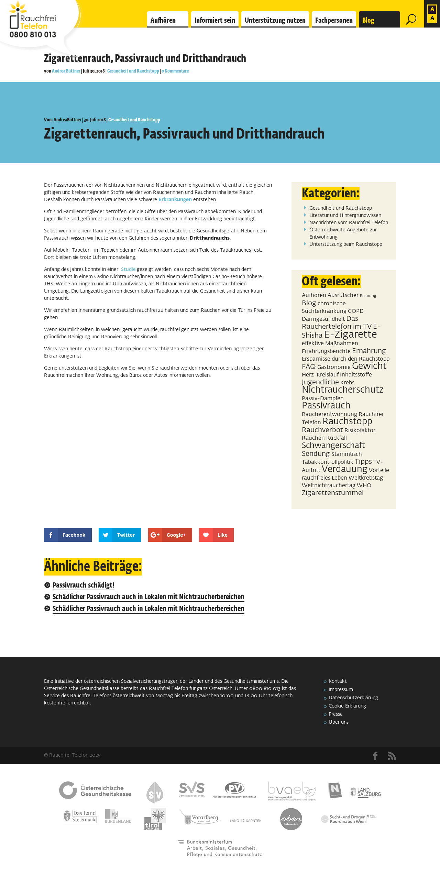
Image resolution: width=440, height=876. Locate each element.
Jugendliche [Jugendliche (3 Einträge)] (320, 382)
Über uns (339, 722)
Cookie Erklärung (347, 706)
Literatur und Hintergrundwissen (345, 215)
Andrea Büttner (66, 71)
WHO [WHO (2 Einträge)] (364, 486)
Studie (129, 269)
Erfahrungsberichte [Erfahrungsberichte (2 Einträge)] (326, 351)
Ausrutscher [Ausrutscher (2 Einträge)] (343, 295)
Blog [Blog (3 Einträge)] (309, 303)
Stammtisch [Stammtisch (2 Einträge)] (346, 454)
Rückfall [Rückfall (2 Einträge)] (336, 438)
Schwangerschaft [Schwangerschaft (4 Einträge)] (333, 446)
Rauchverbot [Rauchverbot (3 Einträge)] (322, 430)
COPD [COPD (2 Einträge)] (356, 311)
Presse (336, 714)
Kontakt (338, 681)
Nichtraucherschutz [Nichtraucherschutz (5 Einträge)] (343, 390)
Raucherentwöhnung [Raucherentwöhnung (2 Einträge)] (329, 414)
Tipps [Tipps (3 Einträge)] (363, 461)
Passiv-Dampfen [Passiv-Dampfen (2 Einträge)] (323, 399)
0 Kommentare (175, 71)
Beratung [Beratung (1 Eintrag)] (368, 296)
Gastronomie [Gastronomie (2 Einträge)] (334, 367)
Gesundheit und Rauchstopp (133, 71)
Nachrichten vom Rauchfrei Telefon (348, 222)
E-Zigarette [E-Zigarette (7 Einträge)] (350, 335)
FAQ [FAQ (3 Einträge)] (309, 366)
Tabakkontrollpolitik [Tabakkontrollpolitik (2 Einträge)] (327, 462)
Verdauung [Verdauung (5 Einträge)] (344, 469)
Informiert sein (215, 20)
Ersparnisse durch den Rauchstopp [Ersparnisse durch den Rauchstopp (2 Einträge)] (345, 359)
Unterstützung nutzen (275, 20)
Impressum (341, 689)
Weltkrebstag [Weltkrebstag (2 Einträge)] (366, 478)
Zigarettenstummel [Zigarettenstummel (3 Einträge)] (333, 493)
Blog (368, 20)
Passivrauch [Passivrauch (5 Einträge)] (326, 406)
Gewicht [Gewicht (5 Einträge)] (369, 366)
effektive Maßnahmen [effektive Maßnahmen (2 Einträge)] (330, 344)
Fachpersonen (334, 20)
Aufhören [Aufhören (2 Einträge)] (314, 295)
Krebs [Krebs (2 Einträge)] (347, 383)
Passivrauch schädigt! (83, 585)
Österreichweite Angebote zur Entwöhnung (343, 234)
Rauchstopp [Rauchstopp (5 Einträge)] (347, 421)
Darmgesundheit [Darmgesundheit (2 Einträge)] (323, 319)
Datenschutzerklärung (353, 698)
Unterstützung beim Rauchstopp (345, 244)
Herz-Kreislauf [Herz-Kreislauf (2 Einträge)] (320, 375)
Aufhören (163, 20)
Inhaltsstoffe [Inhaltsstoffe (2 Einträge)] (356, 375)
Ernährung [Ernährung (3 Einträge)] (369, 351)
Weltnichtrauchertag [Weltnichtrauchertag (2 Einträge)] (328, 486)
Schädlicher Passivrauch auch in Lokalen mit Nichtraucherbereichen (148, 597)
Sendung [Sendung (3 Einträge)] (316, 453)
